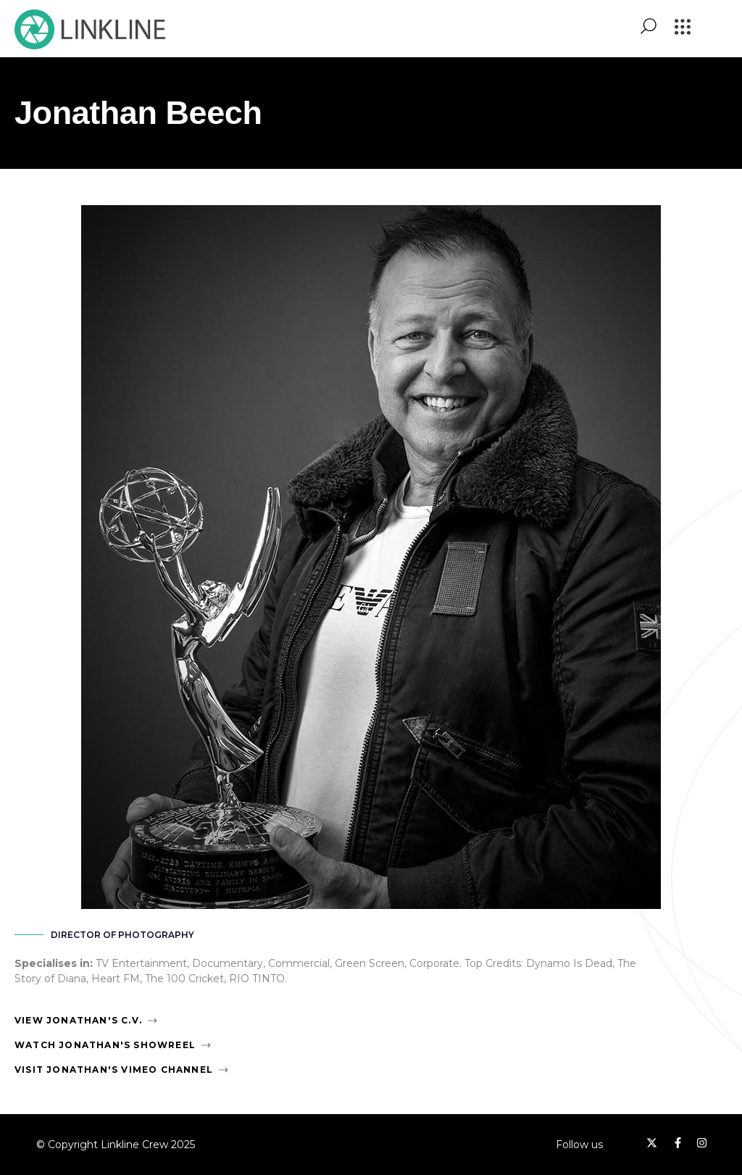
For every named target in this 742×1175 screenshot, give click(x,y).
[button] (683, 27)
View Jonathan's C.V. (78, 1020)
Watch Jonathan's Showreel (105, 1044)
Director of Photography (122, 934)
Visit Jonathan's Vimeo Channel (113, 1069)
